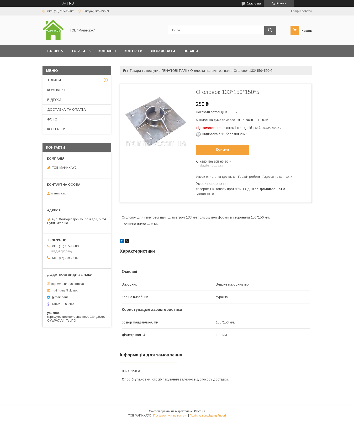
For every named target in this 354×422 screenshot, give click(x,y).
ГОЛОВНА (55, 51)
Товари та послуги (143, 71)
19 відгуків (254, 3)
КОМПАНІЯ (107, 51)
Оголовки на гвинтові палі (210, 71)
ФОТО (52, 119)
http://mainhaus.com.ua (67, 283)
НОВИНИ (191, 51)
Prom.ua (199, 411)
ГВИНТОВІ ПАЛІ (174, 71)
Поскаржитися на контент (170, 415)
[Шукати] (270, 30)
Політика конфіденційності (208, 415)
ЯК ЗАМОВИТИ (163, 51)
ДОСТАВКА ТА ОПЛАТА (66, 109)
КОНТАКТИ (133, 51)
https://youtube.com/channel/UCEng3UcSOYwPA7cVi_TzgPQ (76, 318)
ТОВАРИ (78, 51)
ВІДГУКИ (54, 100)
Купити (222, 150)
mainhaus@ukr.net (64, 290)
